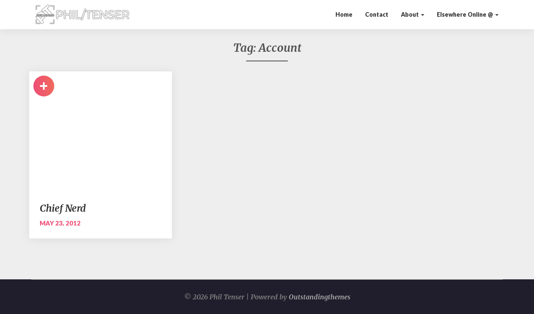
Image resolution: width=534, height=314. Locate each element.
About (412, 14)
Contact (376, 14)
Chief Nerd (63, 208)
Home (344, 14)
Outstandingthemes (319, 297)
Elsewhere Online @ (468, 14)
